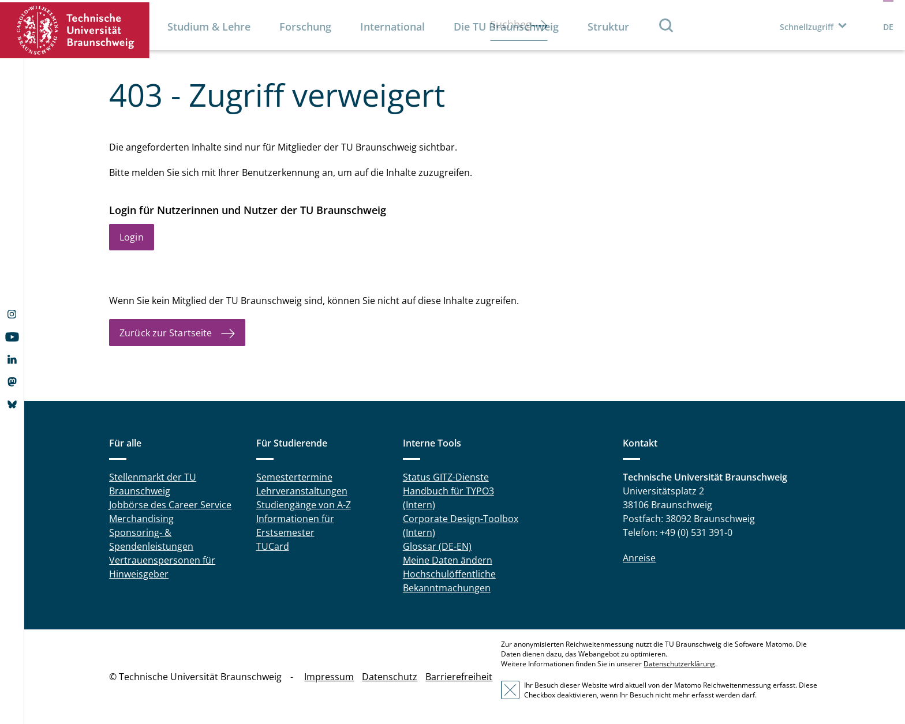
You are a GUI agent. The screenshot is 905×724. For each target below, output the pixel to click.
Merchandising (141, 518)
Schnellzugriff (806, 26)
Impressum (329, 676)
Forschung (305, 26)
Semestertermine (294, 477)
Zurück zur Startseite (165, 333)
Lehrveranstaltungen (301, 491)
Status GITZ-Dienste (446, 477)
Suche (666, 25)
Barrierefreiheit (458, 676)
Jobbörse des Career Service (170, 504)
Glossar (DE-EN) (437, 546)
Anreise (639, 558)
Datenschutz (389, 676)
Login (131, 237)
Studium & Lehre (208, 26)
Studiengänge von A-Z (303, 504)
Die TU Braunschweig (506, 26)
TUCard (272, 546)
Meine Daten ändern (447, 560)
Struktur (608, 26)
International (392, 26)
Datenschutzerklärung (679, 664)
